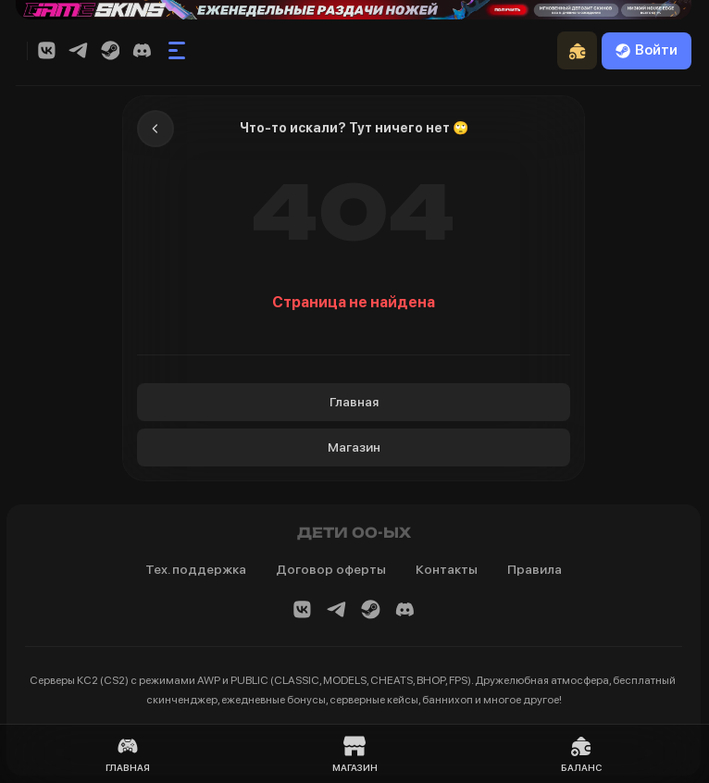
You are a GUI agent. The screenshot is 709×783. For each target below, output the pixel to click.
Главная (354, 401)
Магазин (354, 447)
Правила (534, 569)
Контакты (447, 569)
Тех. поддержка (195, 569)
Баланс (581, 754)
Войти (647, 50)
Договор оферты (331, 569)
